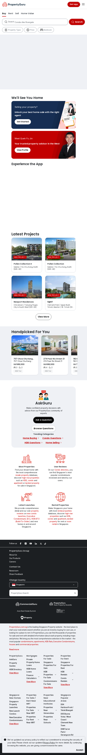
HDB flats (49, 641)
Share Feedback (16, 574)
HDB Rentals (67, 673)
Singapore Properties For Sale (50, 665)
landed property (32, 483)
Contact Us (14, 566)
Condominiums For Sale (50, 682)
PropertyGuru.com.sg (18, 627)
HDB (25, 480)
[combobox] (38, 22)
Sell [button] (17, 13)
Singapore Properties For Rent (67, 665)
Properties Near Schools (50, 720)
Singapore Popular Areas (66, 698)
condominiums (27, 641)
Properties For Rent (66, 657)
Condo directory (61, 470)
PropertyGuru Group (19, 551)
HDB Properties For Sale (50, 675)
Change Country (17, 580)
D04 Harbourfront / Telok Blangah (67, 707)
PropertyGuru (15, 656)
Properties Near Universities (50, 710)
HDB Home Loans (31, 670)
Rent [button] (10, 13)
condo (30, 480)
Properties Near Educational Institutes (49, 699)
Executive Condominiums (64, 641)
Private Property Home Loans (33, 662)
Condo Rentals (67, 679)
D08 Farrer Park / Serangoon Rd (67, 732)
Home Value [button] (27, 13)
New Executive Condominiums (16, 718)
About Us (13, 555)
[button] (43, 317)
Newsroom (13, 571)
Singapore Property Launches (13, 704)
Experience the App (43, 196)
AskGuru (13, 659)
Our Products (14, 558)
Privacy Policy (49, 742)
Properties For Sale (49, 657)
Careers (12, 562)
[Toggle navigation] (83, 4)
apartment (18, 483)
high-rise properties (30, 478)
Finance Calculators (33, 676)
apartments (39, 641)
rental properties (65, 511)
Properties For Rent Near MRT (33, 720)
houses (12, 644)
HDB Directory (15, 669)
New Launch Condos (14, 712)
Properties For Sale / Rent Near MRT (31, 699)
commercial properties (28, 644)
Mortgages (31, 656)
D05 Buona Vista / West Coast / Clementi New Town (67, 720)
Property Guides (13, 664)
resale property (22, 475)
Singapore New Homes (15, 696)
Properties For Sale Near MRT (33, 710)
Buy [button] (4, 13)
